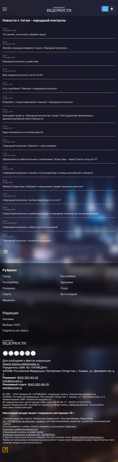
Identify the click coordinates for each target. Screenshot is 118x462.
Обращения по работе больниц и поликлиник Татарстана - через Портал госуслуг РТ (50, 159)
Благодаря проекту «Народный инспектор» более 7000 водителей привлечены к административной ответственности (48, 117)
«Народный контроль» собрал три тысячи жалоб (30, 227)
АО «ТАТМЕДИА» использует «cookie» (24, 421)
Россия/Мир (10, 282)
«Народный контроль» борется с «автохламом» (30, 145)
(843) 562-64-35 (38, 384)
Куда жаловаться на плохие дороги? (23, 132)
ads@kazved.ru (12, 387)
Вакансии (9, 300)
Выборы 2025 (11, 324)
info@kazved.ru (12, 381)
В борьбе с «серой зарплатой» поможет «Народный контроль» (38, 102)
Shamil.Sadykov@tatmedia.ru (21, 364)
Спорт (64, 288)
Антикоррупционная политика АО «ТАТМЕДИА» (29, 434)
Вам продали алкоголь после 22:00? (23, 75)
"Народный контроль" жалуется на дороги (26, 240)
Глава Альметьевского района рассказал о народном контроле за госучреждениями (51, 213)
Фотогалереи (68, 294)
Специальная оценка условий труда (23, 431)
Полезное (9, 288)
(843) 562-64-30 (27, 377)
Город (6, 276)
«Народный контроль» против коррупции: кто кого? (32, 200)
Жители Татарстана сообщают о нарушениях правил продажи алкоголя (43, 186)
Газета (7, 294)
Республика (67, 276)
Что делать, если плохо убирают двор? (24, 34)
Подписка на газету (15, 330)
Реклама (8, 319)
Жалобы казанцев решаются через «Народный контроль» (35, 47)
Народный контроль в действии (20, 61)
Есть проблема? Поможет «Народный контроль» (30, 88)
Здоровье (66, 282)
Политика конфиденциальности (20, 429)
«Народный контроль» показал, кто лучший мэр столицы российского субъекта (48, 172)
